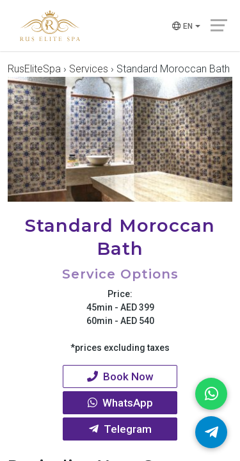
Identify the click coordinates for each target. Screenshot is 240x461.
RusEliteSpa (34, 69)
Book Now (120, 376)
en (181, 26)
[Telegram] (211, 432)
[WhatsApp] (211, 394)
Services (88, 69)
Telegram (120, 429)
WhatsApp (120, 402)
